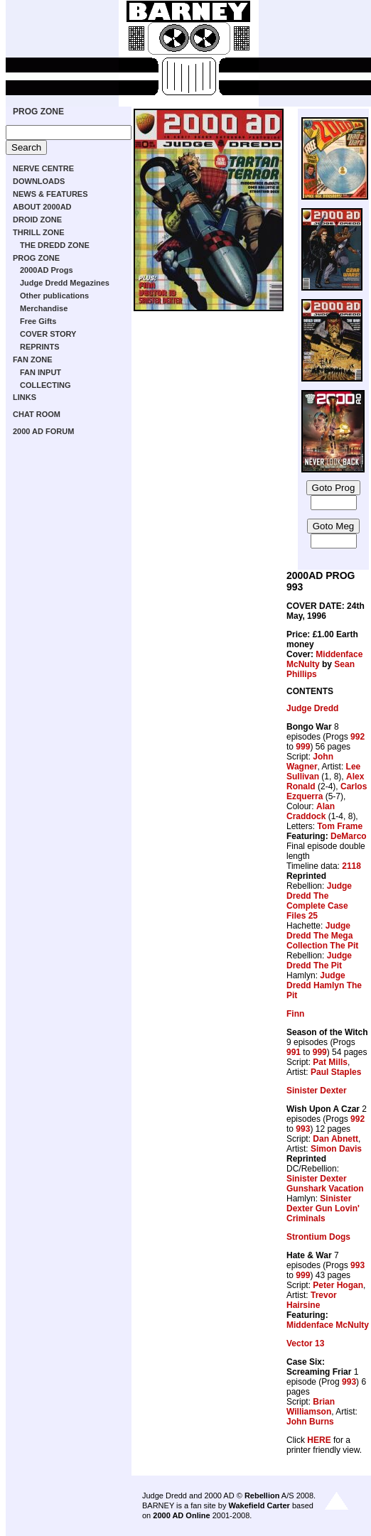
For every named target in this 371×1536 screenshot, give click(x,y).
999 (303, 747)
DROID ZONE (37, 219)
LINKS (24, 397)
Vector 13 (305, 1343)
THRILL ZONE (39, 232)
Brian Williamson (310, 1407)
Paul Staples (336, 1072)
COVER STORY (48, 334)
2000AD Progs (46, 270)
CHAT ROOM (36, 414)
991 (293, 1052)
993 (303, 1129)
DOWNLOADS (39, 181)
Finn (295, 1014)
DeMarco (348, 836)
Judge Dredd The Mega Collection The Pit (322, 936)
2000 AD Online (181, 1515)
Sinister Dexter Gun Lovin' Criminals (323, 1208)
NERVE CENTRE (43, 168)
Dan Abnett (335, 1139)
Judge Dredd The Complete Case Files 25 (319, 901)
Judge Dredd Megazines (64, 282)
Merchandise (44, 308)
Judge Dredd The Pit (319, 960)
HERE (318, 1440)
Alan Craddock (310, 811)
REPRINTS (40, 346)
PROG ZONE (38, 112)
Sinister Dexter (316, 1091)
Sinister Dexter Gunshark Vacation (325, 1184)
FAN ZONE (33, 359)
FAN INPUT (40, 372)
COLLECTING (45, 385)
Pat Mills (330, 1062)
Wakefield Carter (258, 1505)
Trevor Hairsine (311, 1300)
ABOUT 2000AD (42, 206)
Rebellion (262, 1495)
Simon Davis (336, 1149)
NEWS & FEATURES (50, 194)
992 (357, 737)
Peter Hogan (338, 1285)
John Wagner (309, 762)
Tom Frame (339, 826)
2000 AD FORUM (43, 431)
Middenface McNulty (327, 1325)
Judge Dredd (312, 708)
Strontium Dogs (318, 1237)
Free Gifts (38, 321)
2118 (351, 866)
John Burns (310, 1422)
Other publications (54, 295)
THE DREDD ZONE (55, 245)
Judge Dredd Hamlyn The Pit (324, 985)
